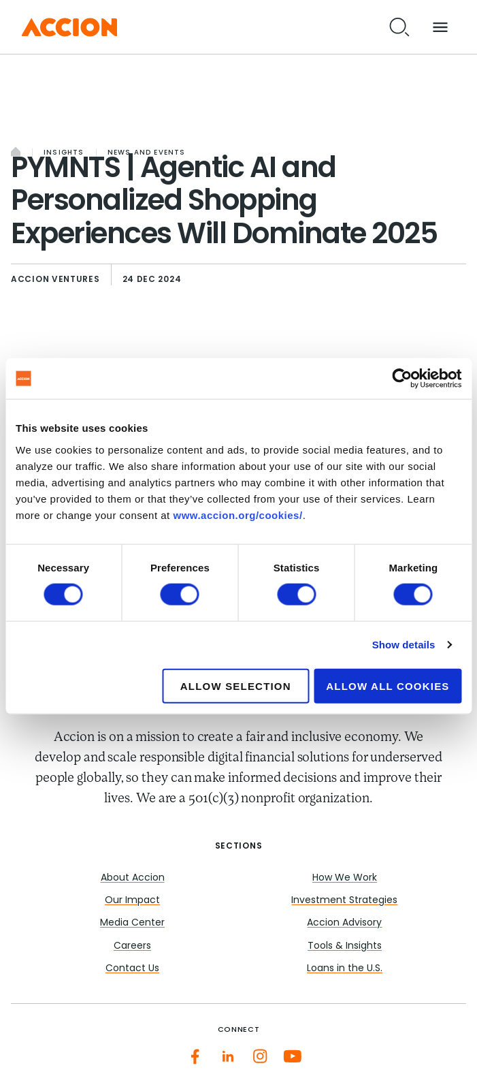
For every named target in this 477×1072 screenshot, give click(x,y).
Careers (132, 946)
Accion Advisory (344, 923)
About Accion (133, 878)
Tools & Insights (345, 946)
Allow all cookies (387, 685)
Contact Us (132, 969)
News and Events (147, 153)
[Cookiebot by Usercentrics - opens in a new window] (401, 378)
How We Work (344, 878)
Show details (403, 644)
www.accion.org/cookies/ (237, 514)
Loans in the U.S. (344, 969)
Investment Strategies (344, 901)
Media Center (132, 923)
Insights (64, 153)
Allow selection (235, 685)
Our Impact (132, 901)
